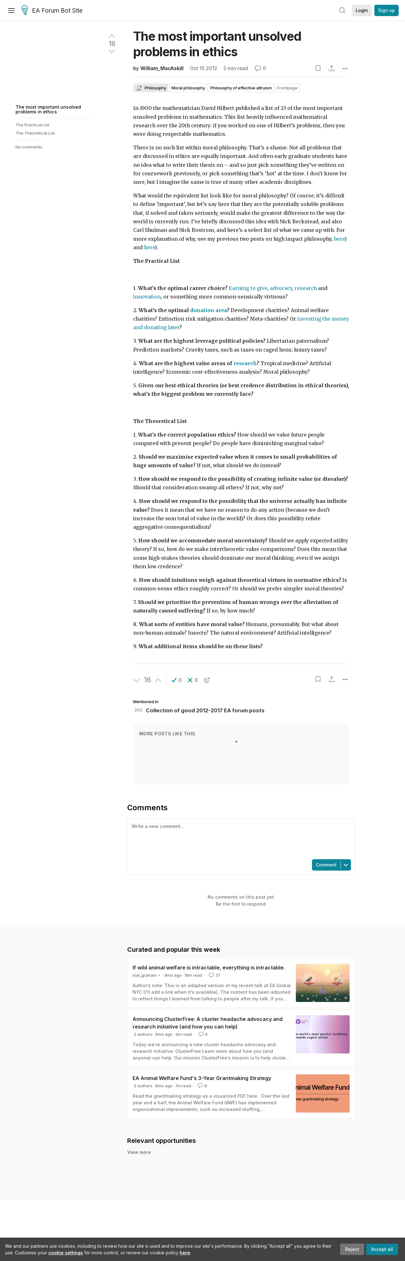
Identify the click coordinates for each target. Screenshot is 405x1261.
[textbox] (240, 838)
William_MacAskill (162, 68)
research (306, 288)
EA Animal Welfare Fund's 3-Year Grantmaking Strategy (202, 1078)
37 (214, 975)
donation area (208, 310)
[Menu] (11, 10)
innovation (147, 297)
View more (139, 1152)
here (185, 1252)
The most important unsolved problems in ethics (48, 109)
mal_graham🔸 (147, 975)
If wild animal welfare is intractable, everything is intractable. (209, 967)
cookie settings (65, 1252)
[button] (177, 680)
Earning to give (248, 288)
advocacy (281, 288)
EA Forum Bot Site (52, 11)
